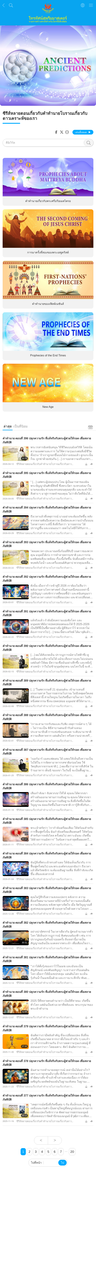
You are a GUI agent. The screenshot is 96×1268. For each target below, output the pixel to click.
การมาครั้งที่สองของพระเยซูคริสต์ (48, 252)
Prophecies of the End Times (48, 355)
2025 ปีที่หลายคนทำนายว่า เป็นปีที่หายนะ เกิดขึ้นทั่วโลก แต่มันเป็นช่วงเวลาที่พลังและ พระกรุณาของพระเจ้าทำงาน (62, 1004)
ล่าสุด (7, 426)
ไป (62, 1162)
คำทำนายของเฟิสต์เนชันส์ (48, 304)
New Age (48, 407)
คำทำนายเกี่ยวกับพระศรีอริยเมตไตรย (48, 201)
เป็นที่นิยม (20, 426)
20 (72, 1152)
